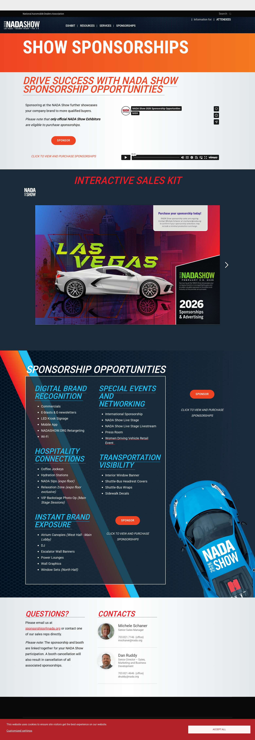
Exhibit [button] (70, 25)
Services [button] (105, 25)
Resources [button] (87, 25)
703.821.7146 (126, 637)
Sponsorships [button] (126, 25)
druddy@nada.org (128, 676)
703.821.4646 (126, 673)
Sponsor (63, 140)
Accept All (219, 729)
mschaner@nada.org (130, 640)
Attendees (223, 19)
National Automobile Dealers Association (43, 13)
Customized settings (19, 730)
